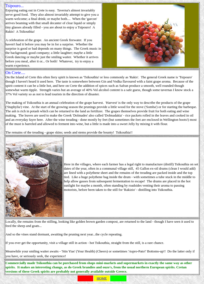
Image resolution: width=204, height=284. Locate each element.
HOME (102, 278)
